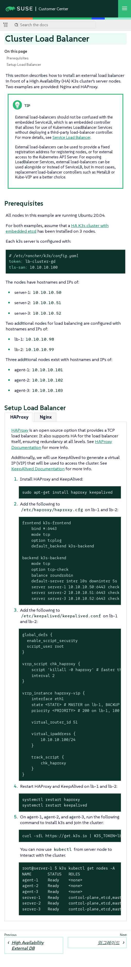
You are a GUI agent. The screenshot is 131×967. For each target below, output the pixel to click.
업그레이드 (109, 942)
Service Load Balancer (71, 137)
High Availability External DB (28, 945)
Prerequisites (18, 58)
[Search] (57, 25)
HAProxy (19, 430)
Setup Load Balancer (24, 64)
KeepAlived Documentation (38, 469)
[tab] (18, 417)
